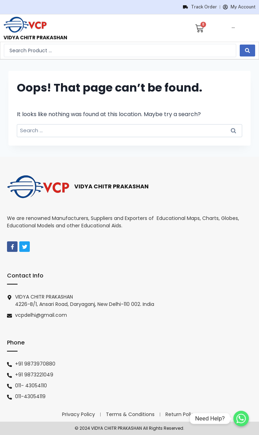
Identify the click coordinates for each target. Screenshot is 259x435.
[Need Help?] (241, 418)
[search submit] (247, 50)
